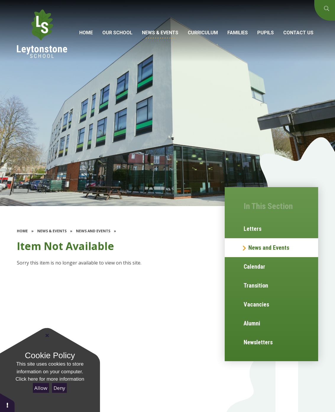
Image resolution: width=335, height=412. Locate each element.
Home (22, 230)
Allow (40, 388)
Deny (59, 388)
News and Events (93, 230)
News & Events (52, 230)
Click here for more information (50, 379)
